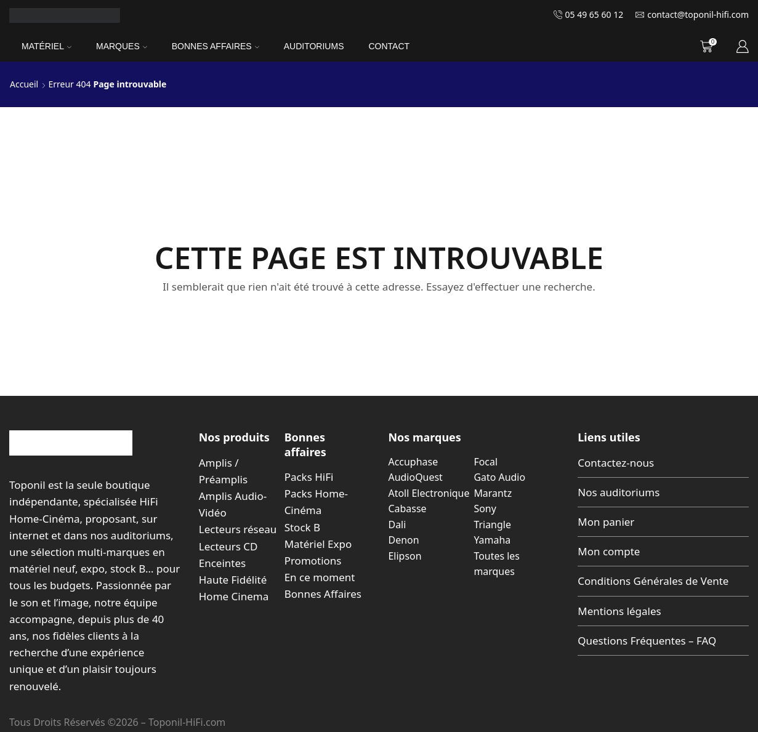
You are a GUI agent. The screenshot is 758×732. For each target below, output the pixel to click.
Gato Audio (499, 477)
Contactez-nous (616, 463)
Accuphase (413, 462)
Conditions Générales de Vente (653, 581)
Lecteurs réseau (238, 529)
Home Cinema (233, 596)
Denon (404, 540)
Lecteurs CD (228, 546)
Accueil (24, 84)
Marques (121, 46)
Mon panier (606, 522)
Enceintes (222, 563)
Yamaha (492, 540)
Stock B (302, 527)
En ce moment (319, 577)
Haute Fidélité (233, 580)
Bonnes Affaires (215, 46)
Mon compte (609, 551)
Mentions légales (619, 611)
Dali (397, 524)
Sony (485, 508)
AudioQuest (416, 477)
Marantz (493, 493)
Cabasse (408, 508)
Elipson (405, 556)
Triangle (492, 524)
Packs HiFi (309, 477)
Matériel (46, 46)
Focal (486, 462)
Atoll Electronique (429, 493)
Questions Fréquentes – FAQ (647, 640)
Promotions (313, 560)
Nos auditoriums (618, 492)
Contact (388, 46)
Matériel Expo (318, 544)
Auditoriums (314, 46)
